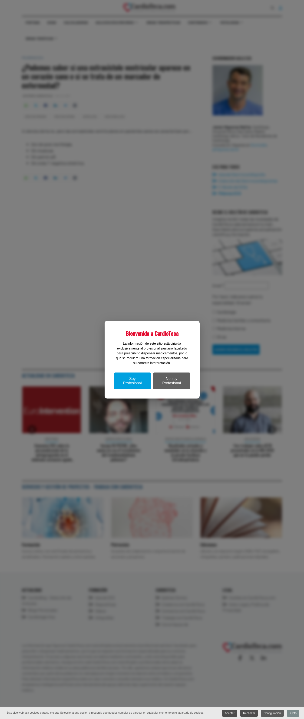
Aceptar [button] (229, 713)
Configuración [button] (272, 713)
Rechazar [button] (249, 713)
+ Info (293, 713)
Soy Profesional (132, 381)
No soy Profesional (171, 381)
